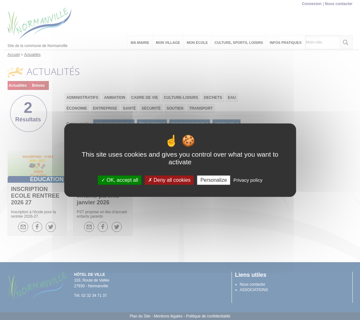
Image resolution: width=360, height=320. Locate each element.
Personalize (213, 180)
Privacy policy (248, 180)
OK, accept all (119, 180)
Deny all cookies (169, 180)
